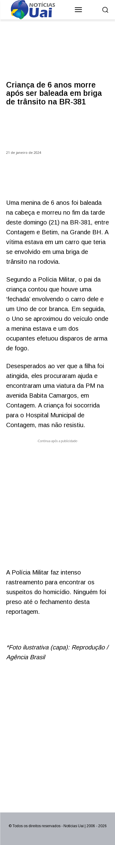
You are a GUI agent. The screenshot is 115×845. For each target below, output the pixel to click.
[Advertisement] (57, 501)
